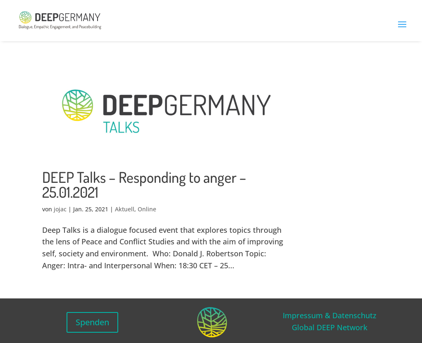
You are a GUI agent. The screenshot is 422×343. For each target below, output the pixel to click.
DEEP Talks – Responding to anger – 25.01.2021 (144, 184)
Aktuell (124, 209)
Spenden (92, 322)
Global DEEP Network (329, 327)
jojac (60, 209)
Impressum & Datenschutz (330, 315)
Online (147, 209)
